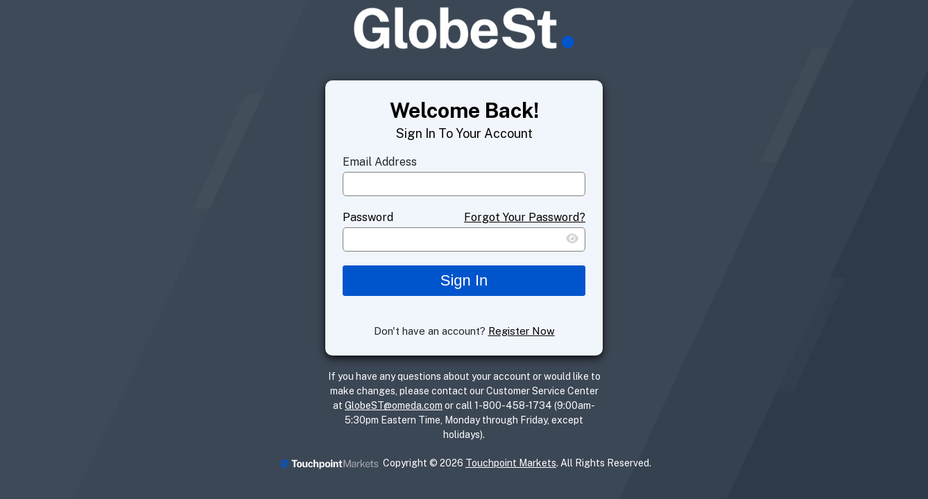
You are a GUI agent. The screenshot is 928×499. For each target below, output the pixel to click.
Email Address (380, 161)
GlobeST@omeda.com (393, 405)
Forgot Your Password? (524, 217)
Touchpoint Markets (510, 463)
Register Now (521, 331)
